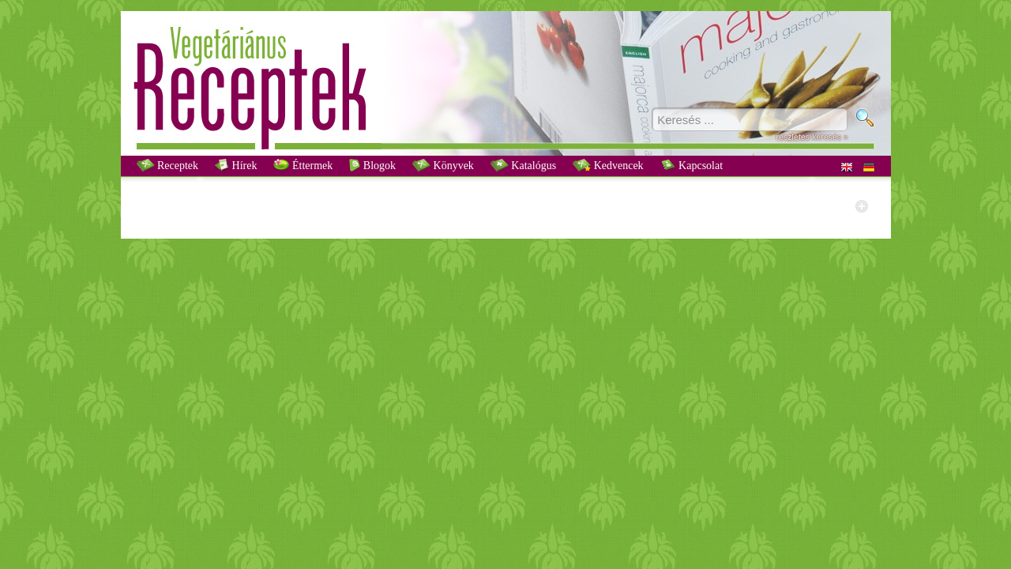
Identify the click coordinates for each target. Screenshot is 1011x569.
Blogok (372, 165)
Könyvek (443, 165)
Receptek (168, 165)
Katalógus (523, 165)
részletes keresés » (812, 137)
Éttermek (303, 165)
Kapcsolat (691, 165)
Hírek (236, 165)
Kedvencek (608, 165)
